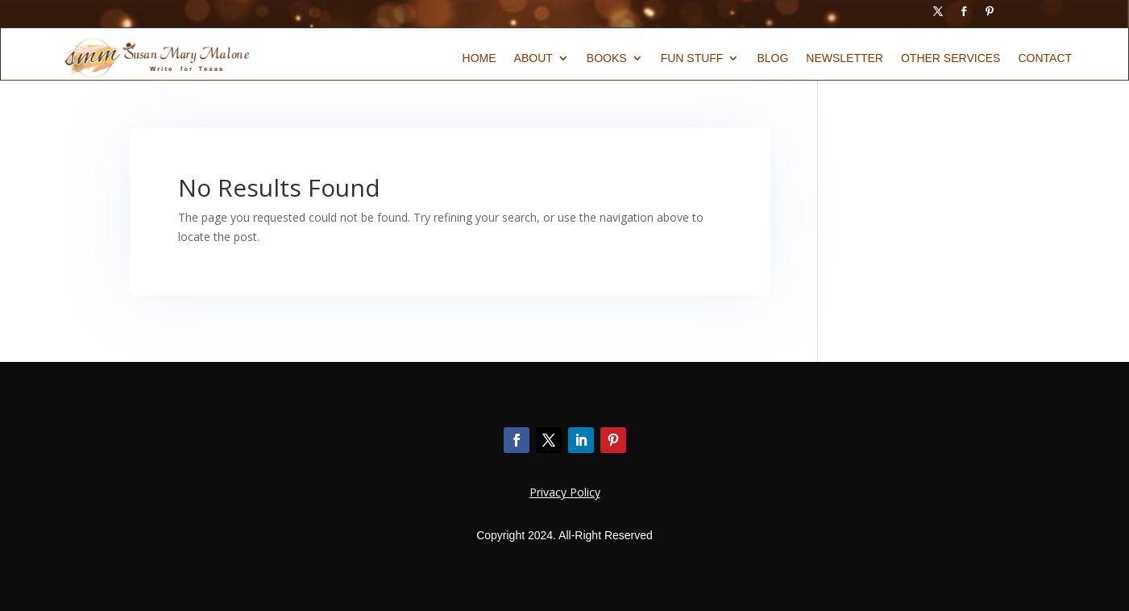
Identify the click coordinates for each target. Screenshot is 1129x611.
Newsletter (844, 58)
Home (479, 58)
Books (607, 58)
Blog (772, 58)
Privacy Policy (564, 492)
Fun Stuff (692, 58)
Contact (1045, 58)
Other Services (950, 58)
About (533, 58)
